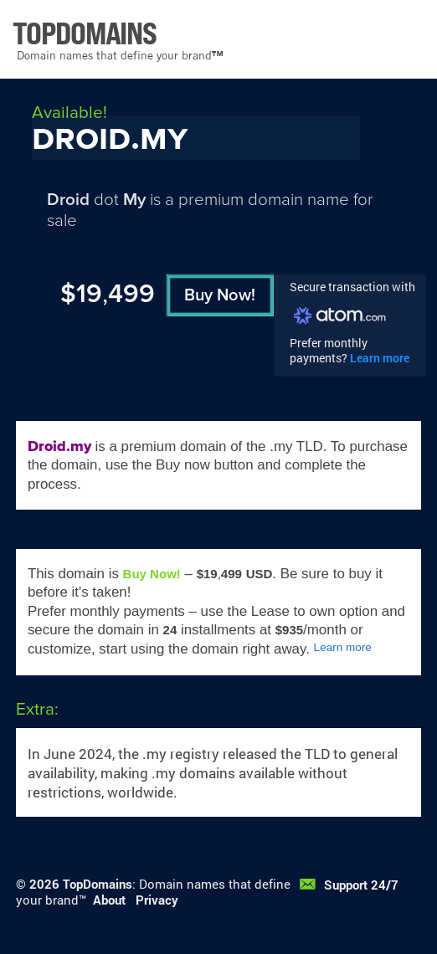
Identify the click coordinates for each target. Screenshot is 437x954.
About (109, 899)
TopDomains (97, 883)
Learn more (379, 358)
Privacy (157, 899)
